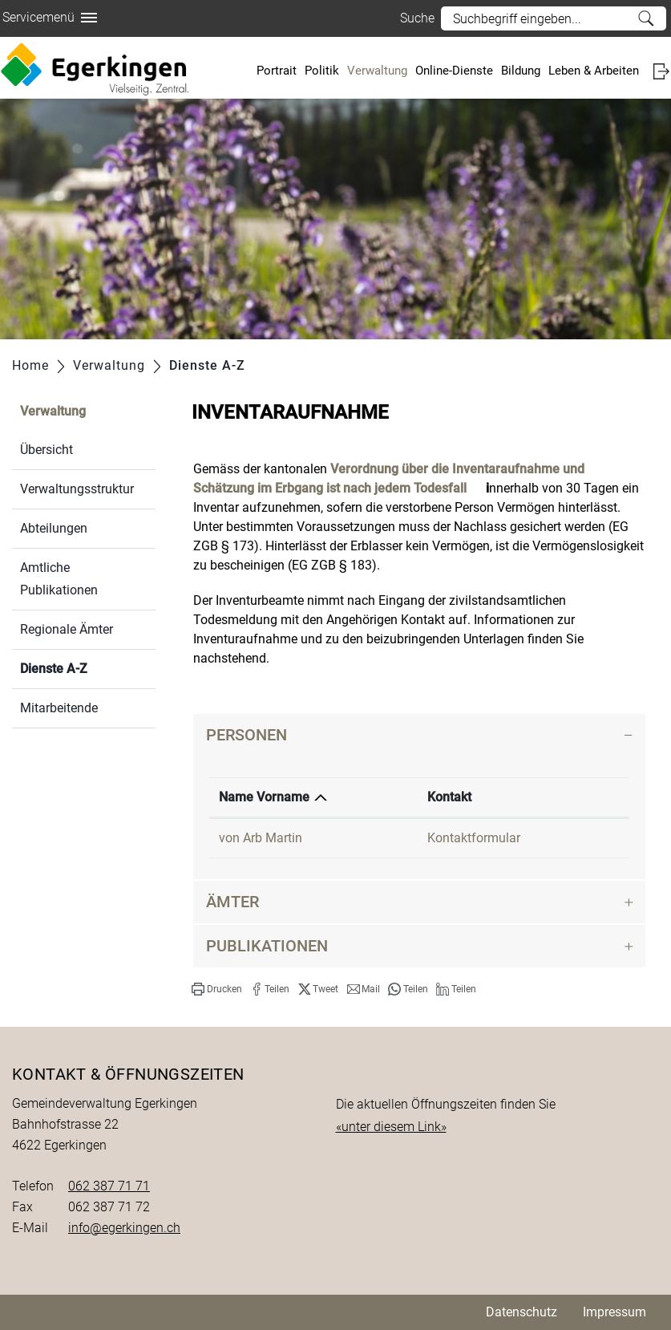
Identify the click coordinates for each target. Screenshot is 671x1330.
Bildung (520, 70)
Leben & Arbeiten (593, 70)
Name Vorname (264, 797)
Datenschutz (521, 1312)
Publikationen (267, 945)
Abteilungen (53, 528)
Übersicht (46, 449)
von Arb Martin (260, 837)
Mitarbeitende (59, 708)
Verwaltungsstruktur (77, 489)
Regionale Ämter (66, 629)
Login (661, 71)
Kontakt (449, 797)
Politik (322, 70)
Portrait (277, 70)
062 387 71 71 (109, 1186)
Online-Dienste (454, 70)
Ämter (232, 901)
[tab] (419, 735)
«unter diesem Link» (391, 1126)
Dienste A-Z (88, 667)
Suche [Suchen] (645, 18)
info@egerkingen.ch (124, 1227)
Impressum (614, 1312)
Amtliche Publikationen (59, 579)
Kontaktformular (473, 837)
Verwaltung (377, 70)
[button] (216, 989)
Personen (246, 734)
